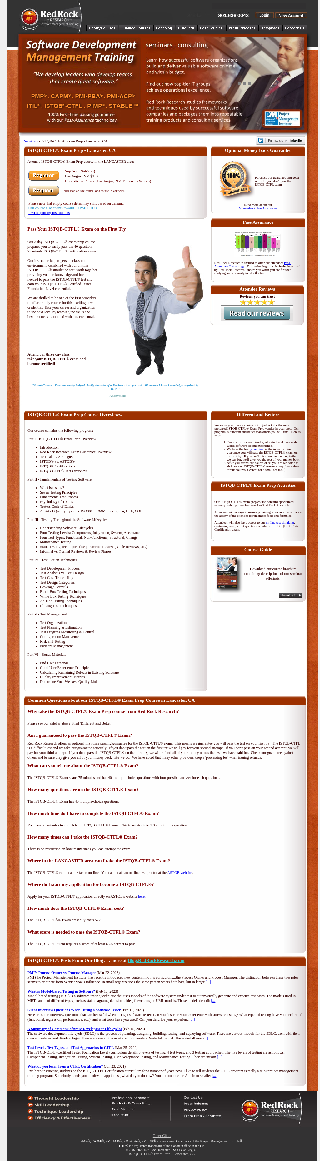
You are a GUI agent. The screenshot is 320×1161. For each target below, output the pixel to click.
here (141, 896)
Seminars (31, 141)
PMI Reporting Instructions (49, 213)
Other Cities (162, 1136)
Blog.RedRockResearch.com (156, 960)
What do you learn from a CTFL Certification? (65, 1066)
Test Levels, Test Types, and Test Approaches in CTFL (71, 1047)
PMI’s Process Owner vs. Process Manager (62, 972)
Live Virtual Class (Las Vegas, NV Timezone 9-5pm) (108, 181)
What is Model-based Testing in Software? (61, 991)
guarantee (256, 449)
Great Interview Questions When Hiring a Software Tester (74, 1010)
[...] (208, 982)
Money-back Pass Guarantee (258, 208)
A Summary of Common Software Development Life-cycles (75, 1029)
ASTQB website (179, 872)
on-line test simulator (280, 522)
